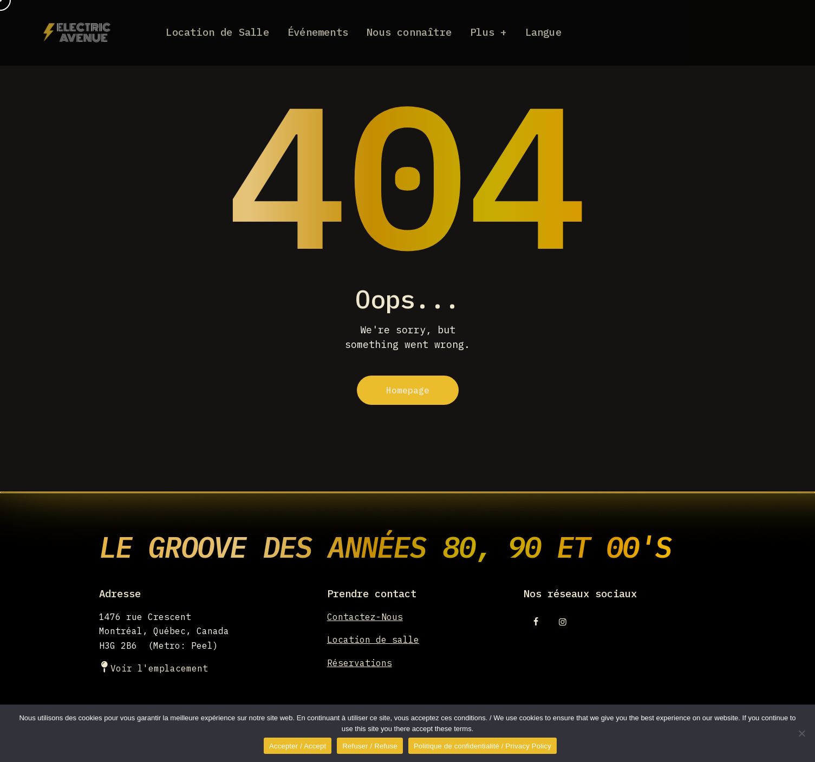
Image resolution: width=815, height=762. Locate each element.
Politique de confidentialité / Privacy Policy (482, 746)
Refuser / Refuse (369, 746)
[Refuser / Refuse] (801, 733)
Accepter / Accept (297, 746)
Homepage (407, 390)
